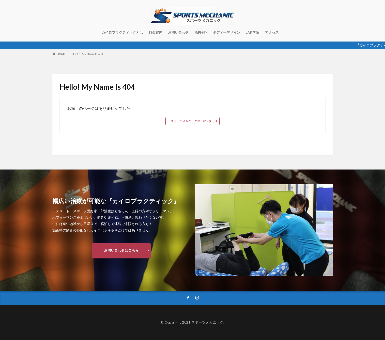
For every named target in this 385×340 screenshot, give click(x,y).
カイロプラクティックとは (122, 32)
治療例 (199, 32)
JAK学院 (252, 32)
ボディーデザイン (226, 32)
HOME (61, 54)
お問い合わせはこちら (121, 250)
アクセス (272, 32)
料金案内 (155, 32)
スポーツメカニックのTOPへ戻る (192, 121)
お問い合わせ (178, 32)
